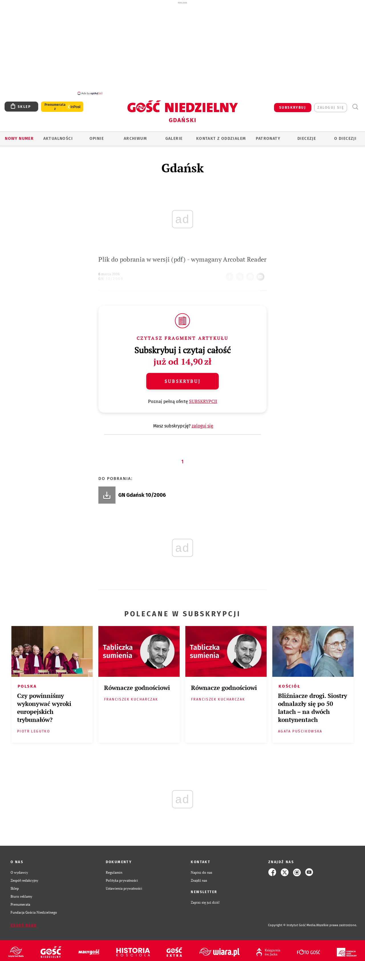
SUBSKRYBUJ (292, 108)
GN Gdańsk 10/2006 (142, 495)
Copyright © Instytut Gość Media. (292, 925)
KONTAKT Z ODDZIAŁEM (221, 138)
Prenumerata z (55, 107)
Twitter (241, 275)
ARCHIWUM (135, 138)
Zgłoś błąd (24, 925)
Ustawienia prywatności (124, 888)
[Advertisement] (182, 48)
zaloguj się (330, 108)
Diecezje (306, 138)
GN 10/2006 (110, 279)
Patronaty (268, 138)
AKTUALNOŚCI (58, 138)
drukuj (251, 275)
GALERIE (174, 138)
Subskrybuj (182, 381)
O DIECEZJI (345, 138)
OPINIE (97, 138)
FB (231, 275)
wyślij (261, 275)
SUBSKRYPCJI (203, 401)
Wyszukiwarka (355, 107)
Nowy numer (19, 138)
